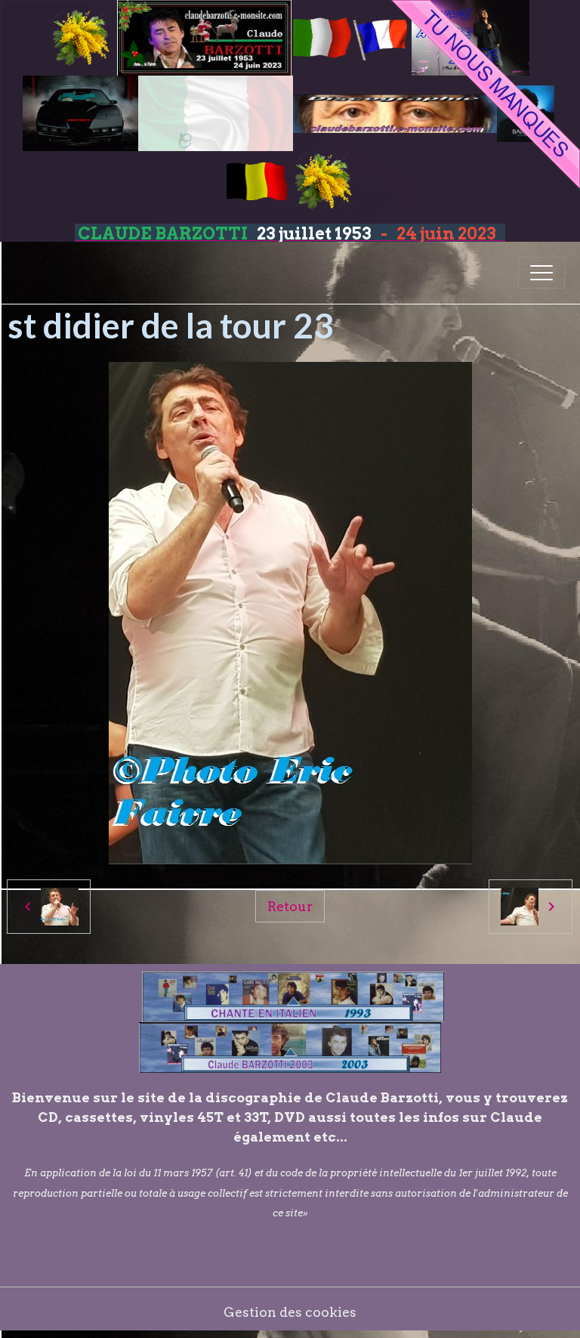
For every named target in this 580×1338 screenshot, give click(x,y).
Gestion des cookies (290, 1312)
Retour (290, 906)
